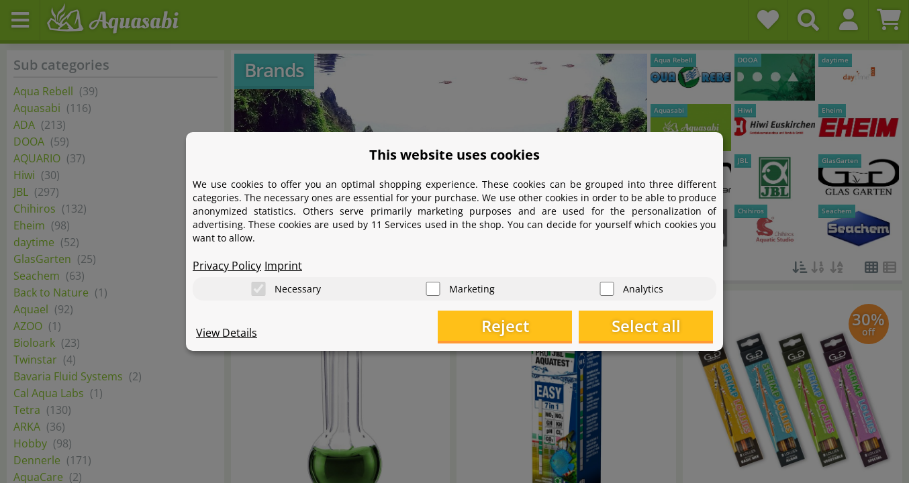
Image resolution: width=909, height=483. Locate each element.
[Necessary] (258, 289)
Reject (505, 326)
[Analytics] (607, 289)
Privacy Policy (227, 265)
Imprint (283, 265)
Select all (646, 326)
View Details (226, 332)
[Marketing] (433, 289)
